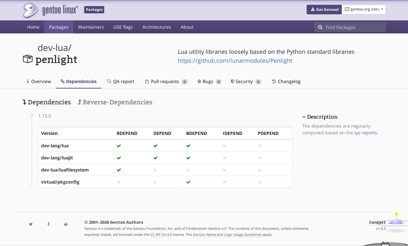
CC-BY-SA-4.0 (161, 234)
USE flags (123, 27)
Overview (39, 81)
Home (33, 27)
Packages (59, 27)
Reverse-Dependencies (114, 102)
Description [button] (322, 117)
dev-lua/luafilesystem (65, 170)
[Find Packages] (356, 27)
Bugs (209, 81)
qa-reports (365, 133)
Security (246, 81)
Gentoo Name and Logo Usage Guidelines (227, 234)
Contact (377, 222)
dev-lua (53, 47)
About (187, 27)
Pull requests (166, 81)
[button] (324, 9)
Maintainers (91, 27)
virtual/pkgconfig (60, 182)
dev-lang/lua (55, 146)
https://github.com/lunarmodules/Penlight (235, 60)
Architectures (156, 27)
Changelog (286, 81)
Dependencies (79, 81)
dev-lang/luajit (57, 158)
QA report (120, 81)
